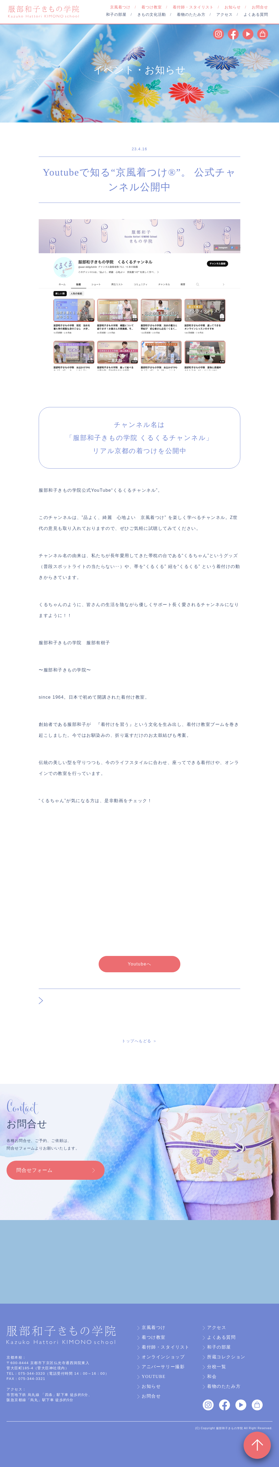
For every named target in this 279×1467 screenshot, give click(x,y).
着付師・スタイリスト (166, 1347)
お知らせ (151, 1386)
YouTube (154, 1376)
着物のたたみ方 (224, 1386)
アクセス (216, 1327)
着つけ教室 (154, 1337)
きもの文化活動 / (154, 15)
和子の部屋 (219, 1347)
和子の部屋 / (119, 15)
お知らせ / (235, 7)
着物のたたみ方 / (194, 15)
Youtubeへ (139, 964)
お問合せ (260, 7)
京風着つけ (154, 1327)
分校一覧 (216, 1367)
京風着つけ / (123, 7)
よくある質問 (256, 15)
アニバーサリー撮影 (163, 1367)
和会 (212, 1376)
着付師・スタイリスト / (196, 7)
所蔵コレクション (226, 1357)
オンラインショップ (163, 1357)
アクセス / (227, 15)
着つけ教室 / (154, 7)
